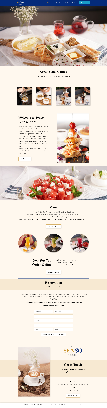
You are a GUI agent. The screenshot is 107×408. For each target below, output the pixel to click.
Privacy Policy (80, 404)
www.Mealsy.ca (50, 404)
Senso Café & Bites (48, 3)
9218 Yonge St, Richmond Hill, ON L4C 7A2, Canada (73, 384)
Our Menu (59, 3)
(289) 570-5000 (81, 297)
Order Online (84, 3)
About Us (66, 3)
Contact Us (75, 3)
